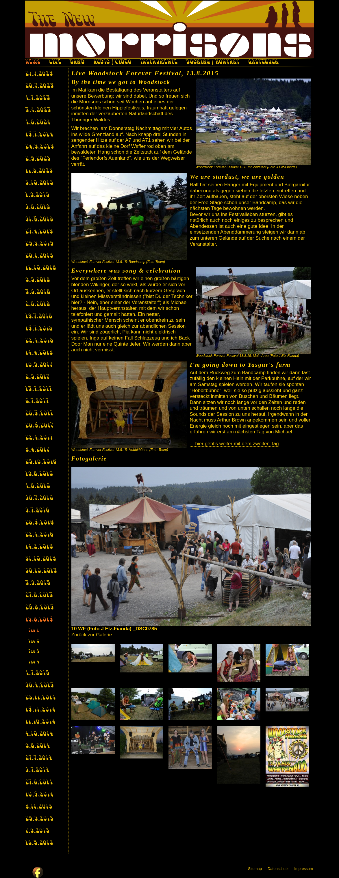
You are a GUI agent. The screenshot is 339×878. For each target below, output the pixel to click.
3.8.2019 (37, 207)
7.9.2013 (37, 831)
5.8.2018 (37, 292)
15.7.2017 (38, 389)
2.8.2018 (37, 304)
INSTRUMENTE (158, 62)
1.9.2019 (37, 195)
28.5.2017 (39, 414)
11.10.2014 (40, 722)
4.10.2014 (39, 734)
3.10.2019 (39, 183)
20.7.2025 (39, 86)
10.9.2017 (38, 365)
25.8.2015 (39, 608)
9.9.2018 (37, 280)
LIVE (55, 62)
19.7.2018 (38, 317)
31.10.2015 (40, 559)
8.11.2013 (38, 807)
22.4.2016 (39, 535)
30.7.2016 (39, 499)
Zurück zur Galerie (91, 634)
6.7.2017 (37, 401)
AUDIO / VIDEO (112, 62)
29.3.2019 (39, 244)
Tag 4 (33, 662)
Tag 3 (33, 652)
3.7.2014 (37, 770)
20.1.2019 (39, 256)
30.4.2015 (39, 686)
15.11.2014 (40, 710)
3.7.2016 (37, 511)
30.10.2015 (41, 571)
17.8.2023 (39, 171)
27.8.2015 (39, 596)
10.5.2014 (39, 795)
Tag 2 (34, 641)
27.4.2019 (39, 232)
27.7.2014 (38, 758)
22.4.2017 (39, 438)
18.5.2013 (39, 843)
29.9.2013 (39, 819)
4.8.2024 (37, 123)
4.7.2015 (37, 673)
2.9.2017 (37, 377)
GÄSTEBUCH (263, 62)
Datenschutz (278, 868)
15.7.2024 (39, 135)
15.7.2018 (38, 329)
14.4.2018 (39, 353)
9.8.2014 (37, 746)
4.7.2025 (37, 98)
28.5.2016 (39, 523)
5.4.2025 (38, 110)
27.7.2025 (39, 74)
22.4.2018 (39, 341)
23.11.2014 (40, 698)
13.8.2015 (39, 620)
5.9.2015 (37, 583)
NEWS (32, 62)
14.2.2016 (39, 547)
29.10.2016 (40, 462)
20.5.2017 (39, 426)
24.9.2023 (39, 147)
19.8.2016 (39, 474)
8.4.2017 (37, 450)
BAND (77, 62)
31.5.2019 (39, 220)
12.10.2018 (40, 268)
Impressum (303, 868)
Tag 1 (33, 631)
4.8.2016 (37, 486)
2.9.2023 (37, 159)
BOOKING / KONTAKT (212, 62)
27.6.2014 (39, 783)
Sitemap (255, 868)
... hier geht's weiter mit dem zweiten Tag (234, 443)
